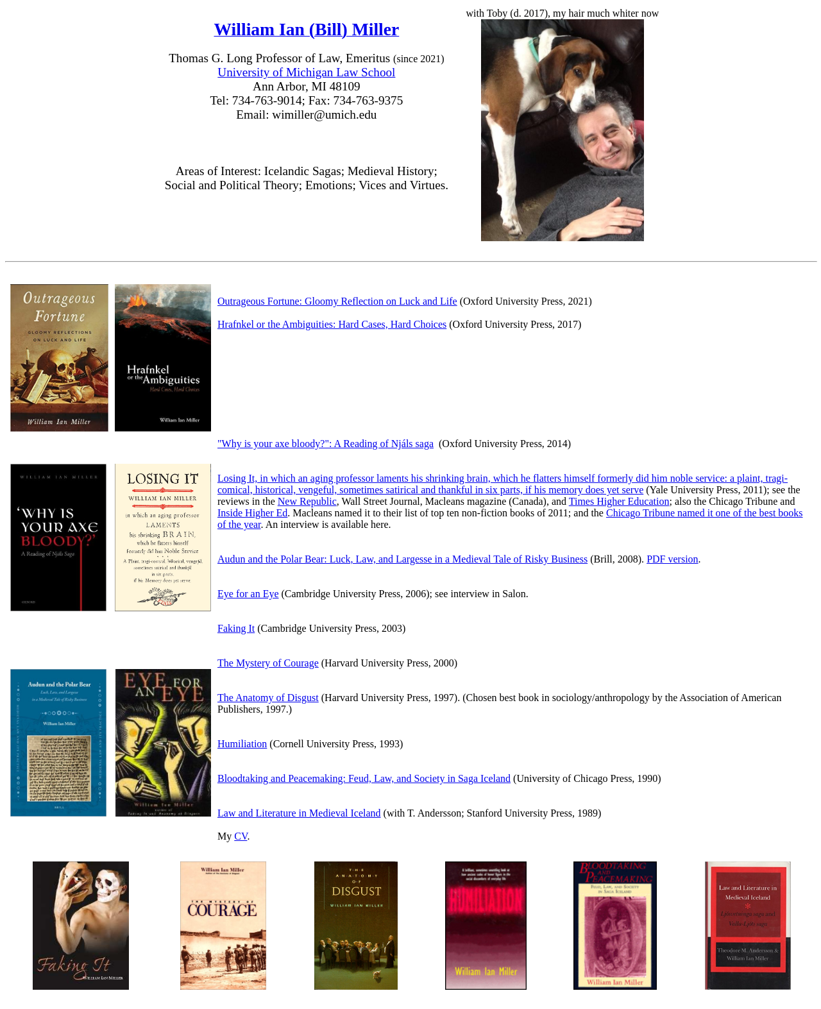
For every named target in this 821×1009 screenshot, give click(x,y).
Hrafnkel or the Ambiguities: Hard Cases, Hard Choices (331, 324)
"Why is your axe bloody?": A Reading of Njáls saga (325, 443)
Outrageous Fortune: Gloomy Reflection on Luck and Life (337, 301)
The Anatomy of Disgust (268, 697)
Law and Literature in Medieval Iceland (299, 813)
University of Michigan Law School (306, 72)
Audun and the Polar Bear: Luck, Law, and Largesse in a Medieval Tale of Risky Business (402, 559)
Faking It (236, 628)
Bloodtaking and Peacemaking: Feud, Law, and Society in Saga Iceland (364, 778)
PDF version (672, 559)
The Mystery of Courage (268, 662)
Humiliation (242, 743)
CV (240, 836)
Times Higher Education (619, 501)
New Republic (307, 501)
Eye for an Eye (248, 593)
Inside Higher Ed (252, 512)
